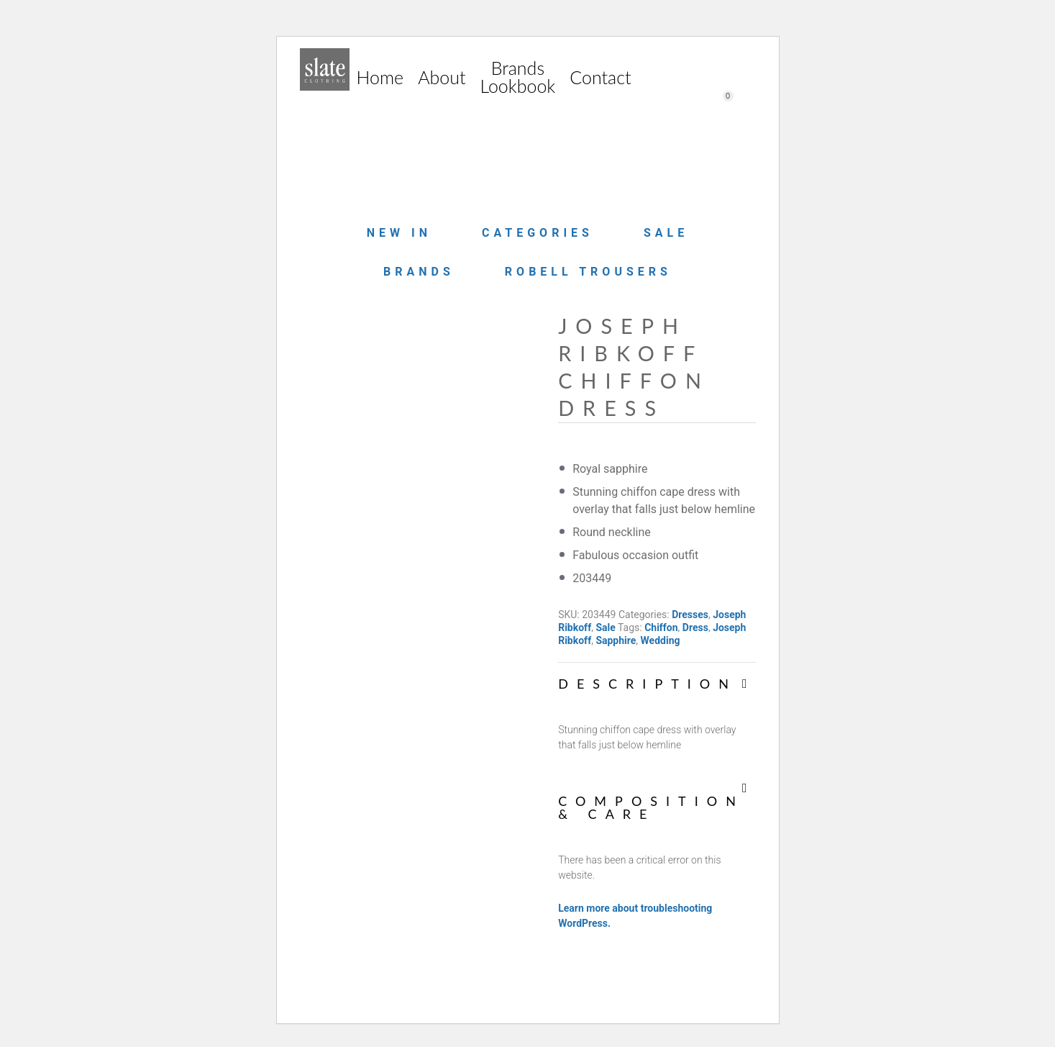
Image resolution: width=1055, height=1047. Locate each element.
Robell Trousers (588, 271)
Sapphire (615, 640)
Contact (600, 77)
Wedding (660, 640)
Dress (695, 627)
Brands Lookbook (517, 76)
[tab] (656, 708)
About (441, 77)
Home (380, 77)
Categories (537, 233)
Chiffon (660, 627)
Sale (666, 233)
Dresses (690, 614)
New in (399, 233)
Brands (419, 271)
